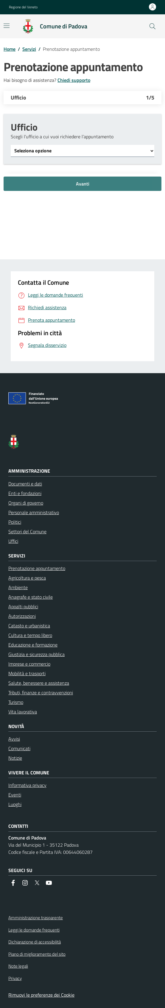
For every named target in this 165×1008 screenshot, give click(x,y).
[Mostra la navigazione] (6, 25)
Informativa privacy (27, 785)
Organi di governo (25, 502)
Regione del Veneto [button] (23, 7)
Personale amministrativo (33, 512)
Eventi (14, 794)
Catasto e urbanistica (29, 625)
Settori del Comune (27, 531)
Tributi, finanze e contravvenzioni (40, 692)
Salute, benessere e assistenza (38, 683)
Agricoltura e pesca (27, 577)
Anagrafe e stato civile (30, 596)
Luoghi (14, 804)
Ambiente (18, 587)
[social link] (13, 883)
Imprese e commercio (29, 663)
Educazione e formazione (32, 644)
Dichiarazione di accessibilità (34, 942)
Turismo (15, 702)
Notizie (15, 758)
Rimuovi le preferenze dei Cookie (41, 994)
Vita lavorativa (22, 711)
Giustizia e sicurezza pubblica (36, 654)
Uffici (13, 541)
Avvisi (14, 738)
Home (9, 49)
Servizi (29, 49)
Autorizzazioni (22, 616)
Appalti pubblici (23, 606)
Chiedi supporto (73, 80)
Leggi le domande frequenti (34, 930)
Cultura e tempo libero (30, 635)
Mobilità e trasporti (27, 673)
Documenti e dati (25, 483)
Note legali (18, 966)
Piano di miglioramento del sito (37, 954)
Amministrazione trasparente (35, 917)
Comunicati (19, 748)
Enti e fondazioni (24, 493)
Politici (14, 522)
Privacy (15, 978)
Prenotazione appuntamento (36, 568)
